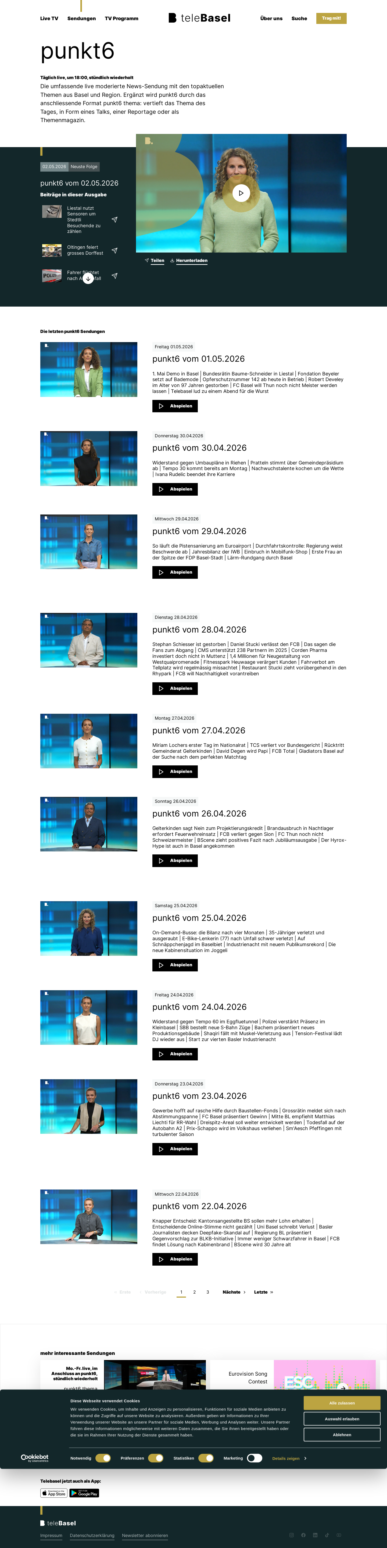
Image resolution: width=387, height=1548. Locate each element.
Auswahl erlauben (342, 1498)
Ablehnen (342, 1513)
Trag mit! (331, 18)
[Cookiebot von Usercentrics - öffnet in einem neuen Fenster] (34, 1537)
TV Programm (121, 18)
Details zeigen (285, 1537)
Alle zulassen (342, 1482)
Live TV (49, 18)
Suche (299, 18)
